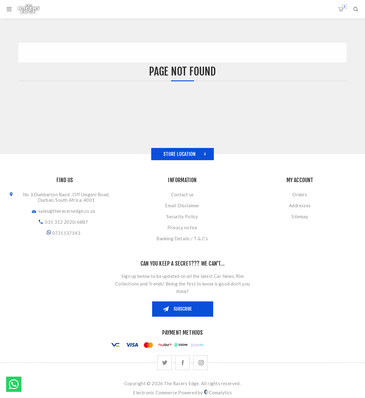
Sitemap (299, 216)
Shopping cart (344, 6)
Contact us (182, 194)
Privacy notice (182, 227)
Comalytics (218, 392)
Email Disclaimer (182, 205)
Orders (299, 194)
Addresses (300, 205)
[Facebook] (182, 363)
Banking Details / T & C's (182, 238)
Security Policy (182, 216)
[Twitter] (164, 363)
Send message (13, 384)
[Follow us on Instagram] (200, 363)
